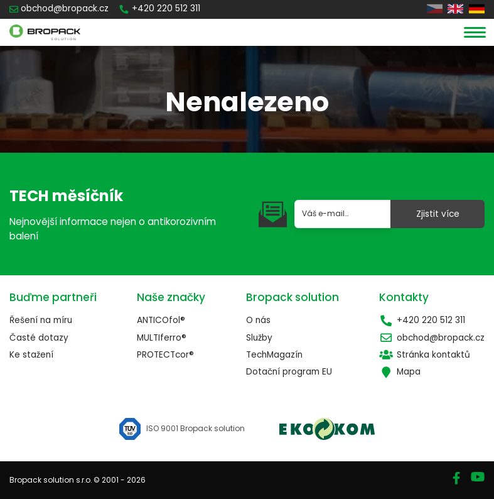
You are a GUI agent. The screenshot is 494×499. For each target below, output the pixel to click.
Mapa (400, 372)
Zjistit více (437, 214)
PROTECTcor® (165, 355)
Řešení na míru (40, 320)
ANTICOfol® (161, 320)
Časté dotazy (38, 338)
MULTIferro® (161, 338)
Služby (259, 338)
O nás (258, 320)
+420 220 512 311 (422, 320)
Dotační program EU (289, 372)
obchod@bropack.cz (432, 338)
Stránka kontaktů (424, 355)
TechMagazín (274, 355)
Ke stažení (31, 355)
